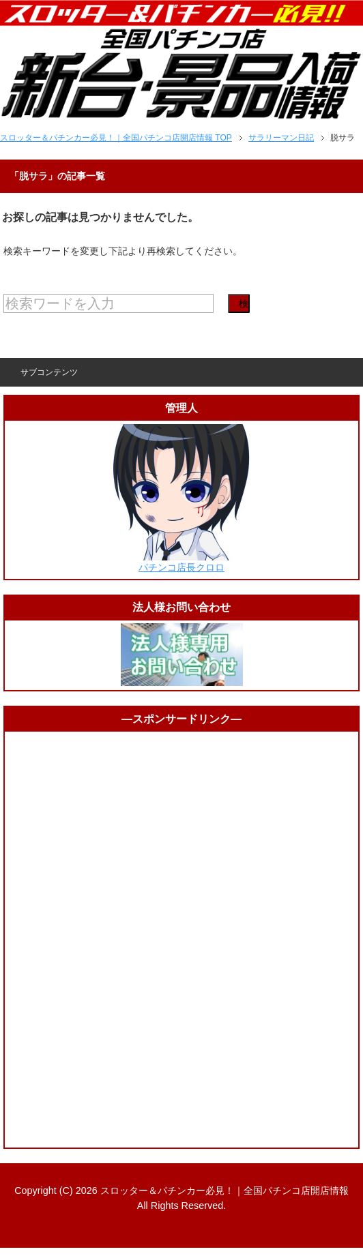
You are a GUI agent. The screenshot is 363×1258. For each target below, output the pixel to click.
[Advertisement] (181, 939)
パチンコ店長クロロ (181, 567)
